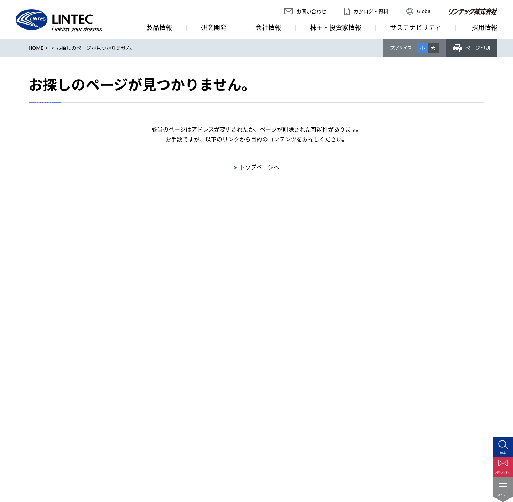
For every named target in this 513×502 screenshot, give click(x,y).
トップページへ (259, 167)
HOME (35, 47)
